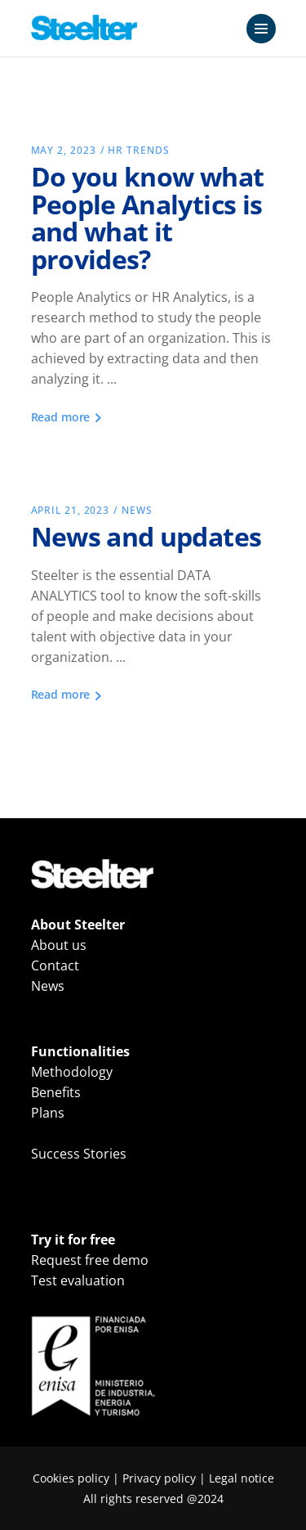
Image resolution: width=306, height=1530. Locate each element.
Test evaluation (78, 1280)
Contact (55, 965)
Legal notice (241, 1478)
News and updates (146, 536)
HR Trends (138, 150)
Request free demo (90, 1260)
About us (58, 945)
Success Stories (78, 1154)
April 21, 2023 (70, 510)
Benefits (56, 1092)
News (137, 510)
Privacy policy (159, 1478)
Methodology (72, 1072)
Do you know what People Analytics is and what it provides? (147, 218)
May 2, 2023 (63, 150)
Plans (47, 1113)
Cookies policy (71, 1478)
